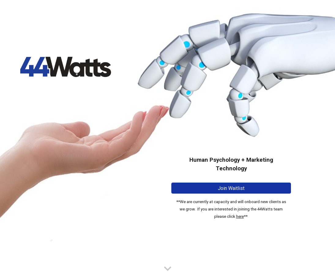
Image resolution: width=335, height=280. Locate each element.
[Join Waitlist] (231, 188)
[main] (231, 131)
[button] (167, 269)
